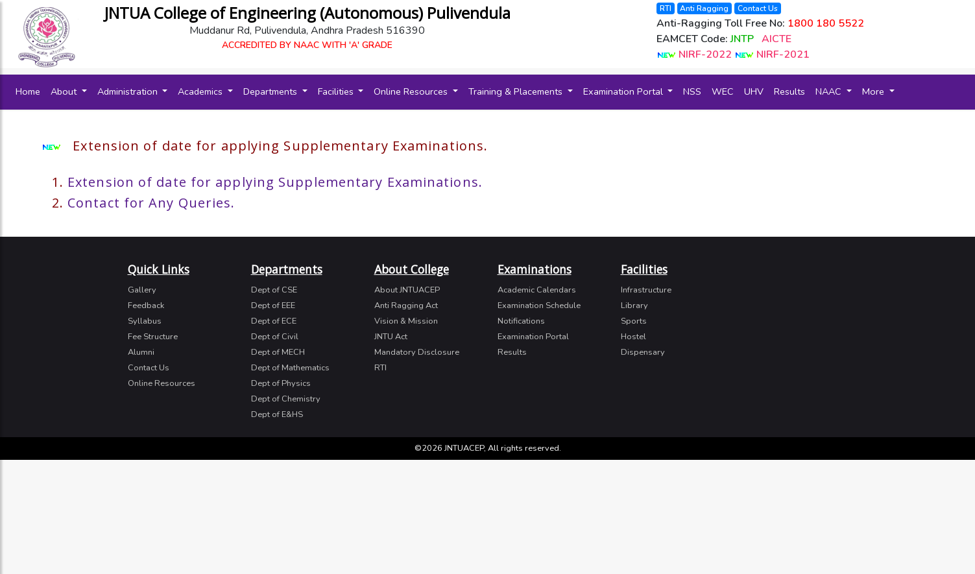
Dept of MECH (278, 352)
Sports (634, 321)
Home (30, 91)
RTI (665, 8)
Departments (271, 91)
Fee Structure (153, 336)
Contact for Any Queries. (151, 202)
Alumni (141, 352)
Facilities (337, 91)
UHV (754, 91)
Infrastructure (646, 290)
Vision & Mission (406, 321)
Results (789, 91)
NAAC (829, 91)
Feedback (146, 305)
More (874, 91)
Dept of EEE (273, 305)
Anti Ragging (704, 8)
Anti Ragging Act (406, 305)
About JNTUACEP (407, 290)
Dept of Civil (274, 336)
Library (634, 305)
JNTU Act (390, 336)
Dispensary (643, 352)
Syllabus (145, 321)
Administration (128, 91)
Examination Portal (624, 91)
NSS (692, 91)
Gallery (142, 290)
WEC (723, 91)
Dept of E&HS (277, 414)
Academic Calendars (537, 290)
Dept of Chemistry (285, 399)
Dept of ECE (273, 321)
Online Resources (412, 91)
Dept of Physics (281, 383)
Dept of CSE (274, 290)
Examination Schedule (539, 305)
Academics (201, 91)
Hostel (633, 336)
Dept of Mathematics (290, 368)
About (65, 91)
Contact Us (758, 8)
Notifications (521, 321)
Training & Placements (516, 91)
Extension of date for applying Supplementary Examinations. (275, 182)
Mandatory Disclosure (416, 352)
